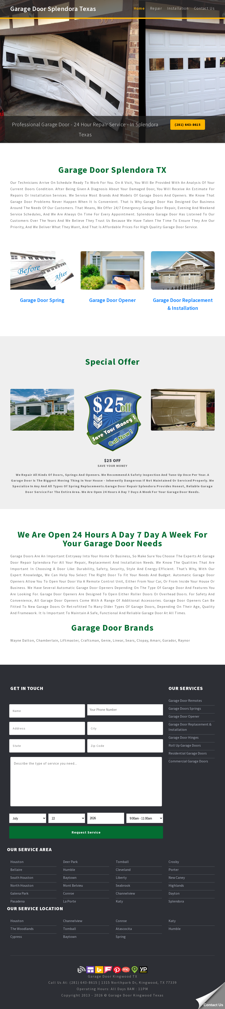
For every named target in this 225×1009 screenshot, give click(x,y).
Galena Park (19, 893)
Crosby (174, 861)
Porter (174, 869)
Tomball (122, 861)
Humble (69, 869)
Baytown (69, 877)
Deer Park (70, 861)
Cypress (16, 936)
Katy (119, 901)
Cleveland (123, 869)
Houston (17, 861)
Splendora (176, 901)
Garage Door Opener (112, 300)
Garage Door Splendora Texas (53, 9)
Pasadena (17, 901)
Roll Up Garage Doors (185, 745)
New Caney (177, 877)
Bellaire (16, 869)
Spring (121, 936)
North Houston (21, 885)
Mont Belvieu (73, 885)
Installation (178, 8)
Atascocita (124, 928)
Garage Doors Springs (185, 708)
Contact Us (204, 8)
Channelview (125, 893)
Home (139, 8)
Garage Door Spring (42, 300)
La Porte (69, 901)
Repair (156, 8)
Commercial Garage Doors (188, 761)
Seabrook (123, 885)
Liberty (121, 877)
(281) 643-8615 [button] (188, 125)
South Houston (21, 877)
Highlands (176, 885)
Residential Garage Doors (188, 753)
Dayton (174, 893)
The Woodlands (22, 928)
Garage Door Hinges (184, 737)
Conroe (68, 893)
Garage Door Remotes (185, 700)
